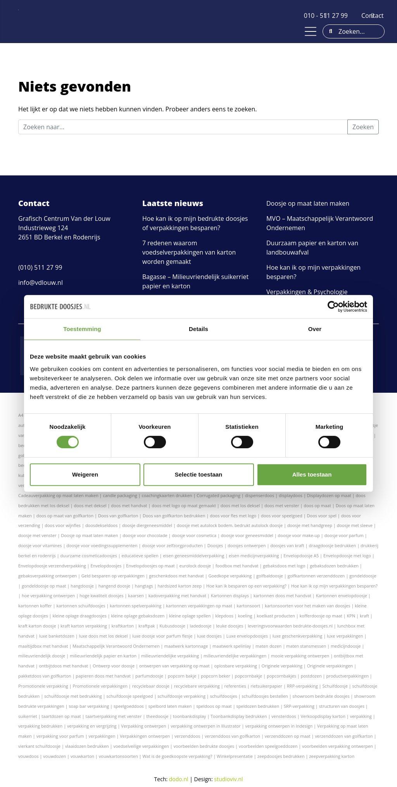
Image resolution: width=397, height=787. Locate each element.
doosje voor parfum (344, 535)
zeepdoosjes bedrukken (281, 756)
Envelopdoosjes (105, 566)
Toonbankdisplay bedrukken (239, 716)
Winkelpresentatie (235, 756)
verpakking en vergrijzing (92, 726)
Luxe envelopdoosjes (247, 636)
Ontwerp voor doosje (114, 666)
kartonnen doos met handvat (282, 595)
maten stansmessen (306, 646)
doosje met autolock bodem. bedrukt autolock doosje (230, 525)
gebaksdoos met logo (284, 566)
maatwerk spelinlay (231, 646)
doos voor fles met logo (233, 515)
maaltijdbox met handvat (43, 646)
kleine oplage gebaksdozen (138, 616)
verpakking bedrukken (40, 726)
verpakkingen (102, 736)
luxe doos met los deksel (103, 636)
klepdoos (224, 616)
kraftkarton (123, 626)
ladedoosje (201, 626)
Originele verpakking (282, 666)
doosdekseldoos (101, 525)
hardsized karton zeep (179, 586)
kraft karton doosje (37, 626)
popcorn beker (215, 676)
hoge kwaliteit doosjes (101, 595)
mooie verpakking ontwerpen (300, 656)
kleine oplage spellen (190, 616)
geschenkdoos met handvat (176, 576)
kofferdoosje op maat (321, 616)
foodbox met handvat (237, 566)
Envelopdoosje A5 (301, 555)
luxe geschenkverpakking (298, 636)
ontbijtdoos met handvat (63, 666)
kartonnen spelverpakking (135, 605)
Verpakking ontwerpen (143, 726)
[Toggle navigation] (310, 31)
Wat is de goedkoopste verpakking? (177, 756)
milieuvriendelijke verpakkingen (235, 656)
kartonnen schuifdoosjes (80, 605)
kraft (364, 616)
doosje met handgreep (309, 525)
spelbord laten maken (170, 706)
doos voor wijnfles (63, 525)
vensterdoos (283, 716)
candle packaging (120, 495)
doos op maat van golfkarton (64, 515)
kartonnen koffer (35, 605)
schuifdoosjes (223, 696)
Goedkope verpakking (230, 576)
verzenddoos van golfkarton (232, 736)
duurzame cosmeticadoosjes (88, 555)
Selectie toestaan (199, 474)
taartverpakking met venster (114, 716)
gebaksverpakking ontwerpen (47, 576)
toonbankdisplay (189, 716)
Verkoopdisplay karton (323, 716)
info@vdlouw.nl (40, 282)
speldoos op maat (214, 706)
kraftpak (146, 626)
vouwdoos (28, 756)
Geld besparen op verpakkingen (113, 576)
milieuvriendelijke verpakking (170, 656)
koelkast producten (276, 616)
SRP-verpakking (299, 706)
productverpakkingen (347, 676)
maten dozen (268, 646)
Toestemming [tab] (82, 329)
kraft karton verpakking (83, 626)
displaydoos (290, 495)
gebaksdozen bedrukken (334, 566)
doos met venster (281, 505)
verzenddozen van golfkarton (344, 736)
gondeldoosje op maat (44, 586)
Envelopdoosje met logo (347, 555)
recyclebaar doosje (150, 686)
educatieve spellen (140, 555)
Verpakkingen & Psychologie (307, 292)
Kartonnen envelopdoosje (341, 595)
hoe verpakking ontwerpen (48, 595)
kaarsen (136, 595)
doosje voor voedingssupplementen (101, 545)
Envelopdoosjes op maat (150, 566)
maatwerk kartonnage (186, 646)
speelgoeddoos (129, 706)
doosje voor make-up (299, 535)
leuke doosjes (229, 626)
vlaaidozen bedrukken (87, 746)
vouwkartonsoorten (118, 756)
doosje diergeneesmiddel (147, 525)
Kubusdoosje (172, 626)
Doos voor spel (322, 515)
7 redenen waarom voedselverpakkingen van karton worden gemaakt (189, 252)
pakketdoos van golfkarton (44, 676)
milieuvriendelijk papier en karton (103, 656)
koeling (245, 616)
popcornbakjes (281, 676)
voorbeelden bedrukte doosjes (203, 746)
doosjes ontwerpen (247, 545)
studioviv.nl (228, 779)
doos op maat (317, 505)
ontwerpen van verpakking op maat (174, 666)
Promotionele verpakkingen (100, 686)
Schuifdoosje (334, 686)
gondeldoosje (362, 576)
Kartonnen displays (230, 595)
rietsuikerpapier (266, 686)
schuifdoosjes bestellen (265, 696)
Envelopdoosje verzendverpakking (52, 566)
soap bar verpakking (89, 706)
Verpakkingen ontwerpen (145, 736)
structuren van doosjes (341, 706)
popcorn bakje (182, 676)
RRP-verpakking (302, 686)
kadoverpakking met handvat (177, 595)
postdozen (311, 676)
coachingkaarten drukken (167, 495)
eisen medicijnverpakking (254, 555)
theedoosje (157, 716)
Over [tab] (315, 329)
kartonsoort (249, 605)
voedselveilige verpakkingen (141, 746)
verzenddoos (187, 736)
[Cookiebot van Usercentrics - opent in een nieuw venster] (333, 306)
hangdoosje (82, 586)
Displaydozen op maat (329, 495)
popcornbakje (248, 676)
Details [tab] (198, 329)
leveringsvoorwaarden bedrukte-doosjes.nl (290, 626)
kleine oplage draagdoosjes (79, 616)
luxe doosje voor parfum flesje (162, 636)
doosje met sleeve (355, 525)
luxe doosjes (209, 636)
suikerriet (27, 716)
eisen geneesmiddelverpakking (193, 555)
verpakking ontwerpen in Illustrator (205, 726)
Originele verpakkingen (330, 666)
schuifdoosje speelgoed (129, 696)
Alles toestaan (312, 474)
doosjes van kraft (287, 545)
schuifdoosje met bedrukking (73, 696)
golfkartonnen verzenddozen (316, 576)
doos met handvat (129, 505)
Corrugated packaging (218, 495)
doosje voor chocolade (145, 535)
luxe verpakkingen (345, 636)
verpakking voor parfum (60, 736)
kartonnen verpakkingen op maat (199, 605)
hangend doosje (114, 586)
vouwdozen (54, 756)
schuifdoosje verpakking (181, 696)
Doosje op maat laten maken (307, 203)
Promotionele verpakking (43, 686)
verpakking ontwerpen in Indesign (278, 726)
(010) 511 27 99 (40, 267)
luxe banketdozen (56, 636)
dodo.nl (178, 779)
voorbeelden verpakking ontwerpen (337, 746)
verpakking (361, 716)
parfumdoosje (149, 676)
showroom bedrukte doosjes (321, 696)
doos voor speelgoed (281, 515)
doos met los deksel (240, 505)
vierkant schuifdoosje (39, 746)
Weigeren (85, 474)
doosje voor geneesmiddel (247, 535)
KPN (351, 616)
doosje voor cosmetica (194, 535)
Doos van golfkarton (118, 515)
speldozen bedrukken (258, 706)
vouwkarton (82, 756)
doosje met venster (37, 535)
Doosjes (215, 545)
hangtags (144, 586)
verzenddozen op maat (288, 736)
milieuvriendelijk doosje (41, 656)
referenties (235, 686)
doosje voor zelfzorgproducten (172, 545)
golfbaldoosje (269, 576)
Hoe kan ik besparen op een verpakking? (246, 586)
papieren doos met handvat (103, 676)
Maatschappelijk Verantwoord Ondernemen (116, 646)
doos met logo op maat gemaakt (184, 505)
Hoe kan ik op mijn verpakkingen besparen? (334, 586)
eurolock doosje (195, 566)
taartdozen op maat (61, 716)
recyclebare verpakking (197, 686)
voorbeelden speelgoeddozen (268, 746)
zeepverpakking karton (331, 756)
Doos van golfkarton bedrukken (174, 515)
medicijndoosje (346, 646)
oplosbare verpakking (235, 666)
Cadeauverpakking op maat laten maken (58, 495)
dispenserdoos (259, 495)
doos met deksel (90, 505)
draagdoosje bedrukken (332, 545)
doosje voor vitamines (40, 545)
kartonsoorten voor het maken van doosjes (307, 605)
